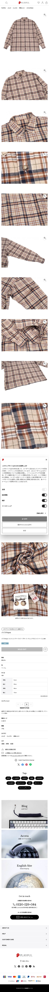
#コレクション (21, 783)
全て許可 (24, 519)
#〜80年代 (16, 778)
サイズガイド (44, 696)
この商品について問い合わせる (13, 753)
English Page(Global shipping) (26, 760)
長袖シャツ (16, 736)
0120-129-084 (24, 904)
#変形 (29, 783)
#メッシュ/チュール (24, 788)
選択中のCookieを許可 (24, 525)
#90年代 (24, 778)
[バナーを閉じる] (46, 459)
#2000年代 (39, 778)
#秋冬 (8, 778)
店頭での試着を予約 (10, 749)
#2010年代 (10, 783)
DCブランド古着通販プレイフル (26, 988)
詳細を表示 (40, 513)
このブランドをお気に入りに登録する (13, 629)
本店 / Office (24, 961)
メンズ (3, 736)
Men (5, 643)
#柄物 (7, 743)
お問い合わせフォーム (24, 917)
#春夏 (2, 743)
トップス (9, 736)
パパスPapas (6, 632)
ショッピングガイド (17, 755)
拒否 (24, 530)
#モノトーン (38, 783)
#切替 (11, 743)
